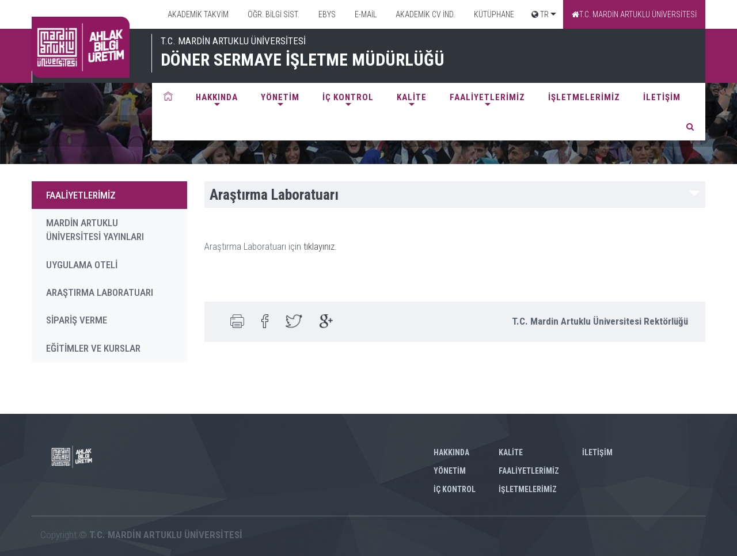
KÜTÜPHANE (493, 14)
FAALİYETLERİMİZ (487, 97)
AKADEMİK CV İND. (424, 14)
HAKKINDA (217, 97)
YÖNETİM (280, 97)
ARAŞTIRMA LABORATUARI (99, 292)
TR (540, 14)
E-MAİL (365, 14)
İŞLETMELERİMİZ (584, 97)
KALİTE (412, 97)
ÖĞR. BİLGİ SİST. (272, 14)
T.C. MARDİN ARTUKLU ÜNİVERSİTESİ (634, 14)
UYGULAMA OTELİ (81, 265)
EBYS (326, 14)
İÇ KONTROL (348, 97)
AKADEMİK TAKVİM (197, 14)
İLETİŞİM (662, 97)
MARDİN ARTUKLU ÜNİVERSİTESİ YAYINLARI (95, 229)
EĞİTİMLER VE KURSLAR (93, 348)
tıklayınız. (321, 246)
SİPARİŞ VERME (76, 320)
